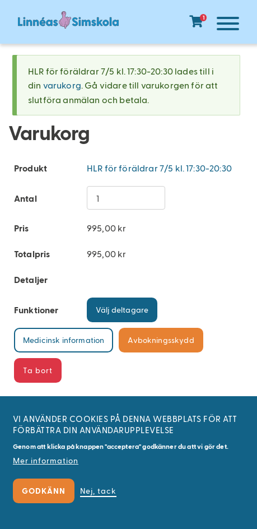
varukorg (62, 85)
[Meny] (225, 25)
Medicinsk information (63, 340)
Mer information (45, 460)
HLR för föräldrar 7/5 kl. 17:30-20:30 (159, 168)
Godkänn (44, 490)
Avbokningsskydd (161, 340)
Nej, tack (98, 490)
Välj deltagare (122, 309)
